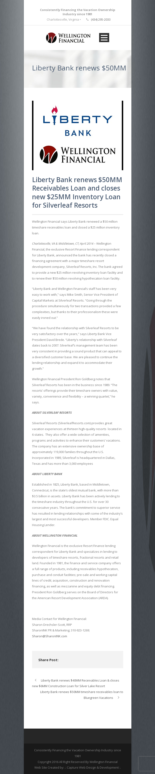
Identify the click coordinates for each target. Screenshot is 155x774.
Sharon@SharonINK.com (49, 636)
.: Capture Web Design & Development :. (93, 767)
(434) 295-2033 (101, 19)
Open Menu (104, 37)
